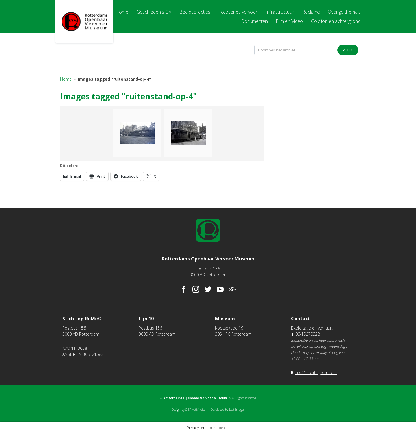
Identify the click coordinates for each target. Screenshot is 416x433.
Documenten (254, 21)
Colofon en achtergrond (336, 21)
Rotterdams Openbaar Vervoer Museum (84, 21)
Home (66, 79)
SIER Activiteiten (196, 410)
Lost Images (236, 410)
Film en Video (289, 21)
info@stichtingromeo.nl (316, 372)
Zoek (348, 50)
